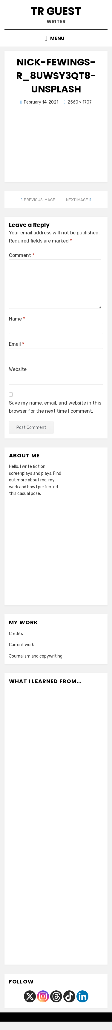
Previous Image (39, 199)
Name (17, 319)
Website (18, 369)
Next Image (77, 199)
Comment (21, 255)
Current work (21, 644)
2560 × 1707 (79, 102)
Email (16, 344)
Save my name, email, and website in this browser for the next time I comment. (55, 407)
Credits (16, 633)
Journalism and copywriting (35, 656)
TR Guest (56, 11)
